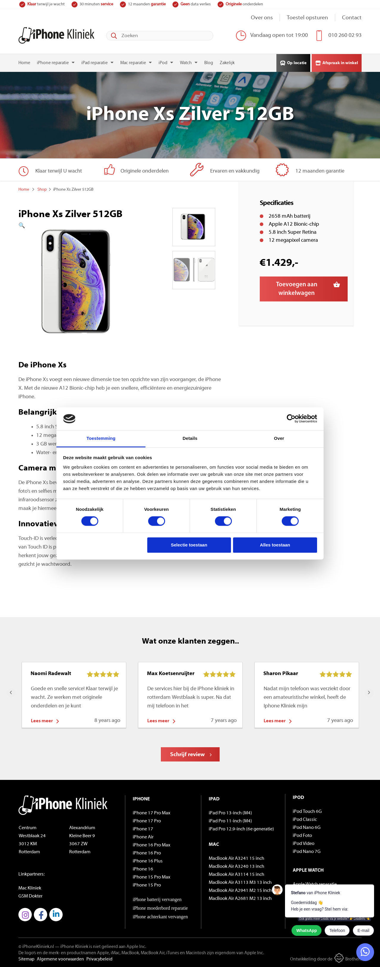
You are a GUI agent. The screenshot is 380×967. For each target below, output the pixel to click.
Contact (352, 18)
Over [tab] (279, 438)
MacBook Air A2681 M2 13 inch (240, 898)
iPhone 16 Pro (147, 853)
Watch (186, 63)
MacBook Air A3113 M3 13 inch (240, 882)
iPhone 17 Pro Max (151, 813)
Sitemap (26, 959)
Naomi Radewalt (51, 674)
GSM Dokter (30, 896)
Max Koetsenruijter (170, 674)
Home (24, 63)
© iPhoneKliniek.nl (36, 947)
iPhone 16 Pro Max (151, 845)
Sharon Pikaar (280, 674)
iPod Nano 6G (307, 827)
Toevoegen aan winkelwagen (296, 289)
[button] (78, 226)
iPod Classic (305, 819)
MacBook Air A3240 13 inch (236, 866)
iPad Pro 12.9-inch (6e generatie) (241, 829)
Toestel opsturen (307, 18)
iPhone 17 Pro (147, 821)
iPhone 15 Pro (147, 885)
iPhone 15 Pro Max (151, 877)
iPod (163, 63)
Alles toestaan (275, 544)
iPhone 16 (143, 869)
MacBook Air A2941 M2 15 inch (240, 890)
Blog (208, 63)
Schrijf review (187, 755)
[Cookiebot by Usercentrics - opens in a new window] (291, 418)
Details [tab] (190, 438)
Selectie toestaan (189, 544)
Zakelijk (227, 63)
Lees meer (42, 721)
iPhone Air (143, 837)
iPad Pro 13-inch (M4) (230, 813)
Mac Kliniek (29, 888)
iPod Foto (302, 835)
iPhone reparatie (53, 63)
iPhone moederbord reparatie (160, 908)
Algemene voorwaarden (60, 959)
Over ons (262, 18)
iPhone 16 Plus (148, 861)
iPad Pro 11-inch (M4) (230, 821)
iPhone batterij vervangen (157, 899)
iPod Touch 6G (307, 811)
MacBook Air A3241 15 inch (236, 858)
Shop (42, 189)
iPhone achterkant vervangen (160, 916)
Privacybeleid (99, 959)
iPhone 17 (143, 829)
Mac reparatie (133, 63)
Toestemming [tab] (100, 438)
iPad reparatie (94, 63)
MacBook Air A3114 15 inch (236, 874)
